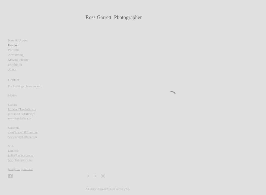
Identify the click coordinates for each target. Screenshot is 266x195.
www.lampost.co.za (19, 159)
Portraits (13, 50)
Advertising (16, 55)
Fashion (13, 45)
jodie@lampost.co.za (20, 155)
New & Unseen (18, 40)
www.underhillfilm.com (22, 136)
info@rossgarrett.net (20, 169)
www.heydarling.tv (19, 118)
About (12, 70)
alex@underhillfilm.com (22, 132)
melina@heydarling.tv (21, 113)
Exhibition (15, 65)
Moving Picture (18, 60)
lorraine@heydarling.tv (22, 109)
